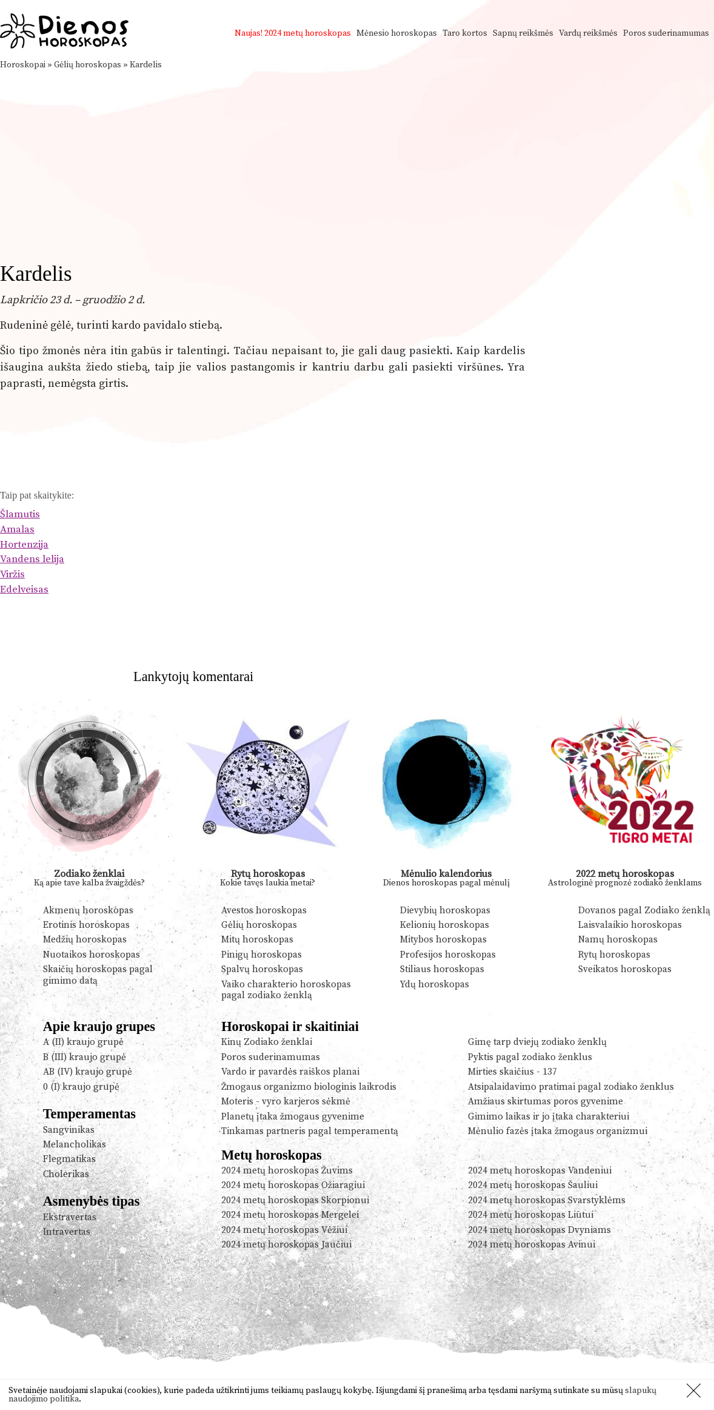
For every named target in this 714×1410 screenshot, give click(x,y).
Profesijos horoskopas (448, 955)
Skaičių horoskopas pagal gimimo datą (98, 975)
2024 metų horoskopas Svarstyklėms (547, 1200)
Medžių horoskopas (85, 939)
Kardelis (146, 64)
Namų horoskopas (618, 939)
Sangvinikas (69, 1130)
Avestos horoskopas (264, 910)
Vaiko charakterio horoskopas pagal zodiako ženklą (286, 990)
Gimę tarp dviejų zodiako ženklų (537, 1042)
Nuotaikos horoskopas (91, 955)
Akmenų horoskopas (88, 910)
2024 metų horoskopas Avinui (531, 1245)
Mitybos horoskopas (443, 939)
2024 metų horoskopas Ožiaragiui (293, 1185)
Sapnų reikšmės (523, 33)
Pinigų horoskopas (261, 955)
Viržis (12, 574)
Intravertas (66, 1232)
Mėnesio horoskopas (396, 33)
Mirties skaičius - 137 (512, 1072)
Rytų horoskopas (268, 874)
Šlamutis (20, 514)
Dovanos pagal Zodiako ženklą (644, 910)
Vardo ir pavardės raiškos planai (290, 1072)
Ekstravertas (69, 1217)
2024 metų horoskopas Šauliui (533, 1185)
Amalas (17, 529)
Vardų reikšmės (588, 33)
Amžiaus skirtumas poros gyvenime (545, 1101)
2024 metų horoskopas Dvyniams (539, 1230)
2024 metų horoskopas (307, 33)
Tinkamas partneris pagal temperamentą (309, 1131)
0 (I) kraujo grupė (81, 1087)
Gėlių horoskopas (87, 64)
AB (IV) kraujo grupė (87, 1072)
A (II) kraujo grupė (83, 1042)
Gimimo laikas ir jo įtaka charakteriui (548, 1117)
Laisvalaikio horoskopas (630, 925)
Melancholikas (74, 1144)
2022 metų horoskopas (625, 874)
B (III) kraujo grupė (84, 1057)
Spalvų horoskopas (262, 969)
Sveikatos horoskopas (625, 969)
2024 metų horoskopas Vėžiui (284, 1230)
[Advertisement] (357, 162)
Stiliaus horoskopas (442, 969)
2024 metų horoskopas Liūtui (530, 1215)
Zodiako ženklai (89, 874)
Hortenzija (24, 545)
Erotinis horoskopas (86, 925)
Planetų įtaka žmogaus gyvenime (292, 1117)
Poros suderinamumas (666, 33)
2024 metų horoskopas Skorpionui (295, 1200)
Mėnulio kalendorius (446, 874)
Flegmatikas (69, 1159)
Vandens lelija (32, 559)
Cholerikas (66, 1174)
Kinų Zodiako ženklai (266, 1042)
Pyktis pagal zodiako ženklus (530, 1057)
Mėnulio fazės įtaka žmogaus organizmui (557, 1131)
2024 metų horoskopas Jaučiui (286, 1245)
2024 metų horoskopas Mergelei (290, 1215)
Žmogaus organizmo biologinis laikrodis (308, 1087)
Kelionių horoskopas (444, 925)
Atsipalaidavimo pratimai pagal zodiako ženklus (571, 1087)
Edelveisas (24, 589)
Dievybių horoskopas (445, 910)
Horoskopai (22, 64)
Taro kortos (464, 33)
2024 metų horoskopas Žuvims (287, 1171)
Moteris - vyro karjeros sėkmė (285, 1101)
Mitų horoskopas (257, 939)
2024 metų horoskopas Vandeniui (540, 1171)
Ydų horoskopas (434, 984)
